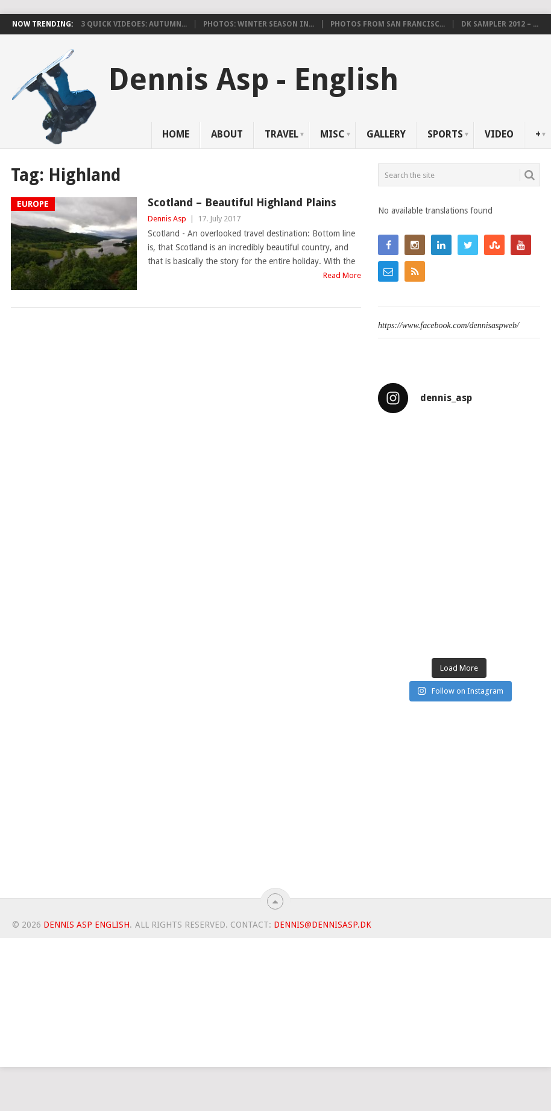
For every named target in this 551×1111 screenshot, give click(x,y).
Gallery (386, 134)
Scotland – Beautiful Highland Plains (242, 202)
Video (499, 134)
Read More (342, 275)
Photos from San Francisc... (387, 24)
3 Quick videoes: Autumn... (134, 24)
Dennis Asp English (86, 924)
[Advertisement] (459, 804)
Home (175, 134)
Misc (332, 134)
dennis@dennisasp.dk (322, 924)
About (227, 134)
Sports (445, 134)
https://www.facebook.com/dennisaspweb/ (448, 325)
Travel (281, 134)
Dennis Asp (167, 218)
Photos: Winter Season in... (258, 24)
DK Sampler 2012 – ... (499, 24)
